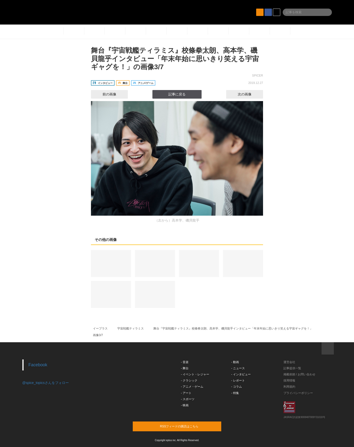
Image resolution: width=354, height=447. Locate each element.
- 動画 (235, 362)
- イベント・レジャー (195, 374)
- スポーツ (187, 399)
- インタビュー (241, 374)
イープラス (100, 328)
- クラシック (189, 380)
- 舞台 (185, 368)
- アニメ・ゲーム (192, 386)
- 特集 (235, 393)
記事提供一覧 (292, 368)
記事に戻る (177, 94)
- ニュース (238, 368)
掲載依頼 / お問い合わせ (299, 374)
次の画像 (249, 94)
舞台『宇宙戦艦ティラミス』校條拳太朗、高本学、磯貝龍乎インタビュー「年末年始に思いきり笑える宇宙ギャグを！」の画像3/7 (175, 59)
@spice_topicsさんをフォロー (45, 383)
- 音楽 (185, 362)
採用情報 (289, 380)
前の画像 (105, 94)
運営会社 (289, 362)
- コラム (236, 386)
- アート (186, 393)
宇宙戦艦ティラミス (130, 328)
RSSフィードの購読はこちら (186, 426)
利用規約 (289, 386)
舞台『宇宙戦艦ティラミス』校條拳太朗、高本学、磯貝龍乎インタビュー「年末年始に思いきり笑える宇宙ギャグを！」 (233, 328)
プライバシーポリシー (298, 393)
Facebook (38, 364)
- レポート (238, 380)
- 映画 (185, 405)
